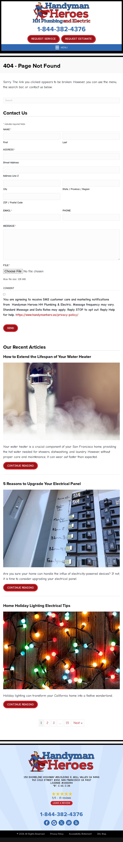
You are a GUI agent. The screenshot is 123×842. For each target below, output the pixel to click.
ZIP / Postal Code (13, 201)
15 (67, 721)
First (5, 142)
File (6, 263)
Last (65, 142)
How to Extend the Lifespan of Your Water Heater (47, 355)
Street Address (11, 161)
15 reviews (65, 796)
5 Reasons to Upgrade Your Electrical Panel (42, 482)
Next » (78, 721)
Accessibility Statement (80, 832)
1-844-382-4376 (61, 29)
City (5, 187)
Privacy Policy (56, 832)
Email (7, 209)
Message (9, 224)
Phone (67, 209)
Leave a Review (61, 801)
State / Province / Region (76, 187)
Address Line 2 (11, 174)
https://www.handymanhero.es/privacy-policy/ (47, 313)
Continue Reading (22, 463)
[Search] (61, 100)
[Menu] (61, 47)
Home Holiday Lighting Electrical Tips (36, 604)
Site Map (101, 832)
